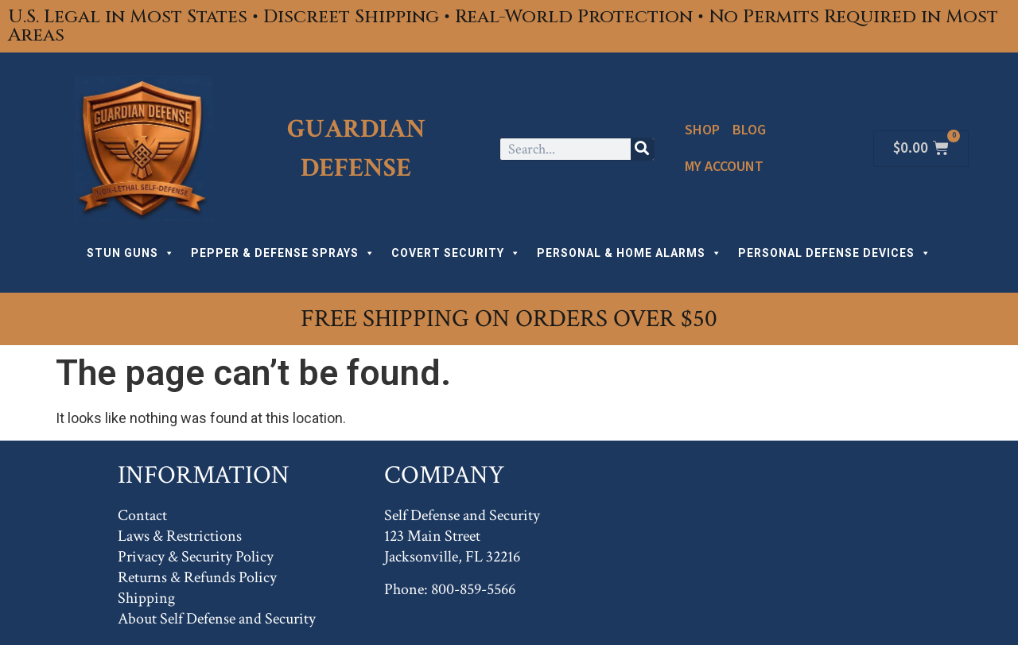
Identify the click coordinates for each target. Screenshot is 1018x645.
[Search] (642, 149)
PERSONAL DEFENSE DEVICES (834, 253)
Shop (702, 130)
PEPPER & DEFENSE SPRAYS (283, 253)
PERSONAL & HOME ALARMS (629, 253)
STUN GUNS (131, 253)
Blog (749, 130)
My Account (724, 167)
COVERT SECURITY (456, 253)
